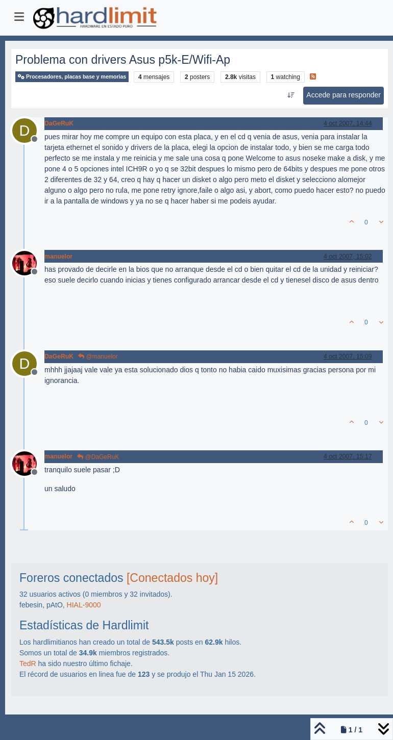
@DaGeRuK (98, 457)
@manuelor (98, 356)
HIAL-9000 (84, 605)
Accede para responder (343, 95)
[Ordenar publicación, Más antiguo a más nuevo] (290, 95)
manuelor (58, 256)
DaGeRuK (58, 123)
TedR (27, 663)
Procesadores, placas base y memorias (72, 76)
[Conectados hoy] (172, 577)
